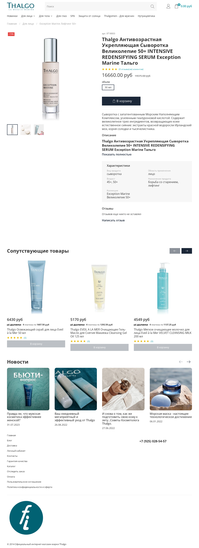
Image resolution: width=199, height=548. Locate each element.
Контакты (12, 455)
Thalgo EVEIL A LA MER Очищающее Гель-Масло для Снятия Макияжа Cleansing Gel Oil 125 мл (98, 333)
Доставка (12, 445)
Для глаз (61, 16)
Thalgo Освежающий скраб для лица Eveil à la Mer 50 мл (35, 331)
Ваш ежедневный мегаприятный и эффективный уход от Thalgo (75, 417)
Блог (9, 440)
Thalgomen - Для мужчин (119, 16)
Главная (12, 23)
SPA (72, 16)
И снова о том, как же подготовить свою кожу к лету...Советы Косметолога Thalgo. (120, 418)
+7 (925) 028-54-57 (152, 441)
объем (106, 82)
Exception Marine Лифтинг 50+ (58, 23)
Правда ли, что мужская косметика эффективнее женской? (24, 417)
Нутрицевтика (146, 16)
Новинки (12, 16)
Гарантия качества (17, 461)
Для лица (28, 16)
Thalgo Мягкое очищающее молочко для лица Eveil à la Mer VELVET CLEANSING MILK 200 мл (162, 333)
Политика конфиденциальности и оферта (29, 487)
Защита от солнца (89, 16)
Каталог (11, 466)
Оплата (11, 476)
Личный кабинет (16, 450)
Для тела (46, 16)
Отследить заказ (16, 471)
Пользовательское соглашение (24, 481)
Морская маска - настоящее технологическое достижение (171, 415)
